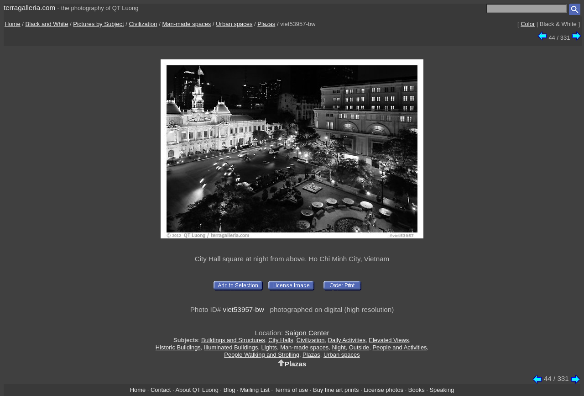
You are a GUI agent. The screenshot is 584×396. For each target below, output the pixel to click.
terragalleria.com (29, 7)
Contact (161, 389)
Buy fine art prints (336, 389)
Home (13, 24)
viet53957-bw (243, 309)
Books (416, 389)
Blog (229, 389)
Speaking (441, 389)
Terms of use (291, 389)
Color (528, 24)
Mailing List (255, 389)
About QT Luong (196, 389)
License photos (383, 389)
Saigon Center (307, 333)
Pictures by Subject (98, 24)
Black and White (47, 24)
